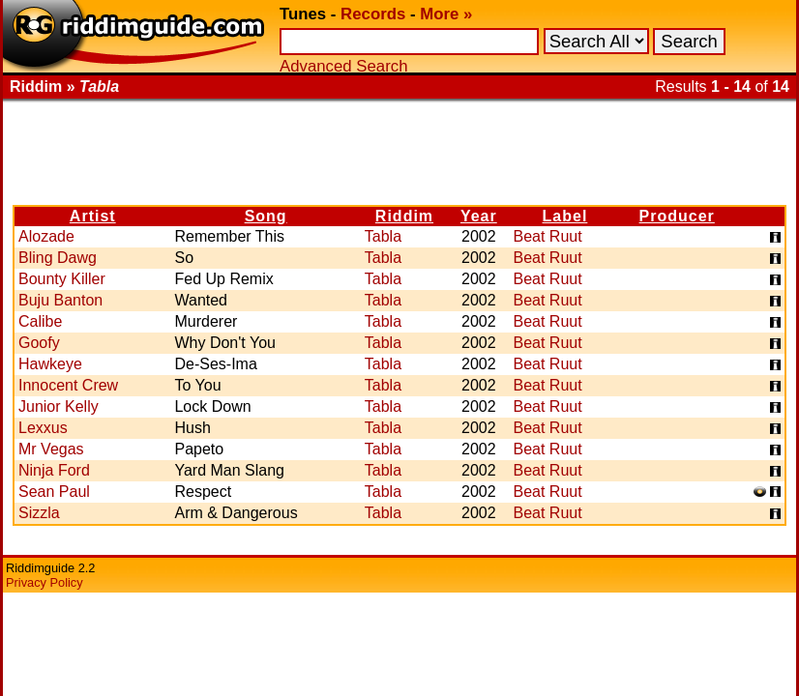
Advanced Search (343, 66)
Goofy (39, 342)
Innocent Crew (68, 385)
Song (266, 216)
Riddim (404, 216)
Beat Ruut (547, 236)
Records (372, 14)
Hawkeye (50, 364)
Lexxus (43, 428)
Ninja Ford (54, 470)
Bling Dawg (57, 257)
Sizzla (39, 513)
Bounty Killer (61, 279)
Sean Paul (54, 491)
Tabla (383, 236)
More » (446, 14)
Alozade (46, 236)
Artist (93, 216)
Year (478, 216)
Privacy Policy (44, 582)
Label (565, 216)
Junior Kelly (58, 406)
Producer (677, 216)
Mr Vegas (51, 449)
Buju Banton (60, 300)
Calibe (40, 321)
